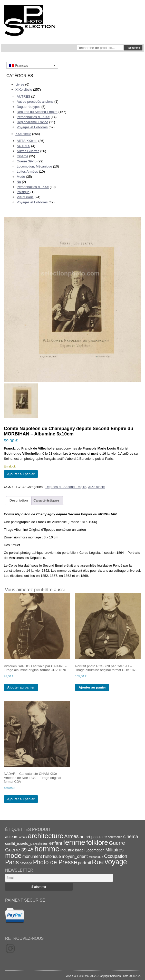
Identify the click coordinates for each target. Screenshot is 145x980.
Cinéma (22, 156)
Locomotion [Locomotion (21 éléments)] (94, 850)
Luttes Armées (27, 171)
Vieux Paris (25, 197)
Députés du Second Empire (37, 112)
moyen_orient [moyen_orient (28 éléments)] (75, 856)
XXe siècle (23, 134)
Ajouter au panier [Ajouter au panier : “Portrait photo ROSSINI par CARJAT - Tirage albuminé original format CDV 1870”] (92, 687)
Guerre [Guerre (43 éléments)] (117, 843)
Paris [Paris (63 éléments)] (12, 862)
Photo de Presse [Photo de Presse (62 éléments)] (55, 862)
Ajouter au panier (21, 474)
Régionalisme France (32, 122)
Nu (19, 182)
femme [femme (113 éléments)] (74, 842)
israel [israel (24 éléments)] (79, 850)
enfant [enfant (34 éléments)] (55, 843)
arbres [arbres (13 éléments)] (23, 837)
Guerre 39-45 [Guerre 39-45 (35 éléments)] (19, 849)
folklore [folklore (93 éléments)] (97, 842)
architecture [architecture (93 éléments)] (45, 836)
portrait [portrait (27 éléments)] (84, 862)
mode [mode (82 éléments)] (13, 855)
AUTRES (23, 96)
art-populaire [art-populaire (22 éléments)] (96, 837)
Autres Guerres (28, 151)
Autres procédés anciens (35, 101)
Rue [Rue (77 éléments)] (98, 862)
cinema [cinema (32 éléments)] (130, 836)
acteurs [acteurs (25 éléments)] (11, 837)
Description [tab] (18, 500)
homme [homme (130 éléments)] (47, 849)
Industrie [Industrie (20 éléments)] (67, 850)
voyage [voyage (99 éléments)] (116, 862)
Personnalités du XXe (33, 187)
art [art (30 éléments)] (82, 836)
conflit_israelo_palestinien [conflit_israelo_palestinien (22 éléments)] (26, 843)
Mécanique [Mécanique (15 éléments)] (96, 856)
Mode (21, 177)
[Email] (59, 878)
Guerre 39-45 (26, 161)
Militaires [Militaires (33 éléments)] (114, 849)
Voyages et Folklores (32, 127)
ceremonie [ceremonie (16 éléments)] (115, 837)
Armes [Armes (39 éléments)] (71, 836)
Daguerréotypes (29, 107)
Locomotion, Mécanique (34, 166)
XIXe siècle (23, 89)
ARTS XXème (27, 141)
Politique (23, 192)
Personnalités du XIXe (33, 117)
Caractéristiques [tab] (46, 500)
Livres (19, 84)
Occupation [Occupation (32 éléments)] (115, 856)
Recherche (133, 47)
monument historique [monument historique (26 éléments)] (41, 856)
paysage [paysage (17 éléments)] (26, 863)
